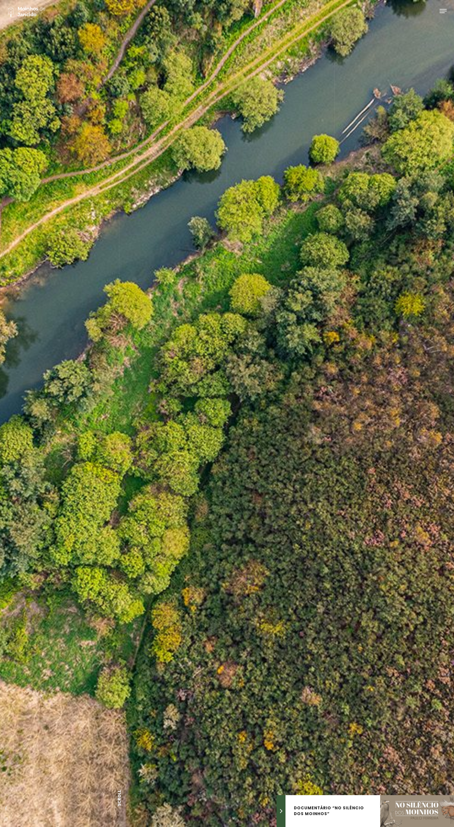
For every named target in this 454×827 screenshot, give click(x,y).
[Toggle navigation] (443, 11)
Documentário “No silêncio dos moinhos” (329, 811)
